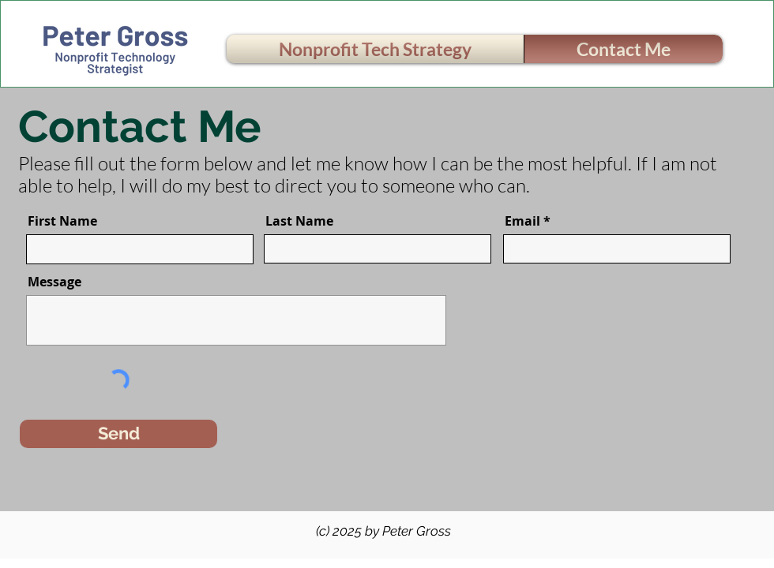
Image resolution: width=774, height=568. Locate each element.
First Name (62, 221)
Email (522, 221)
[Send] (118, 434)
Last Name (299, 221)
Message (54, 281)
